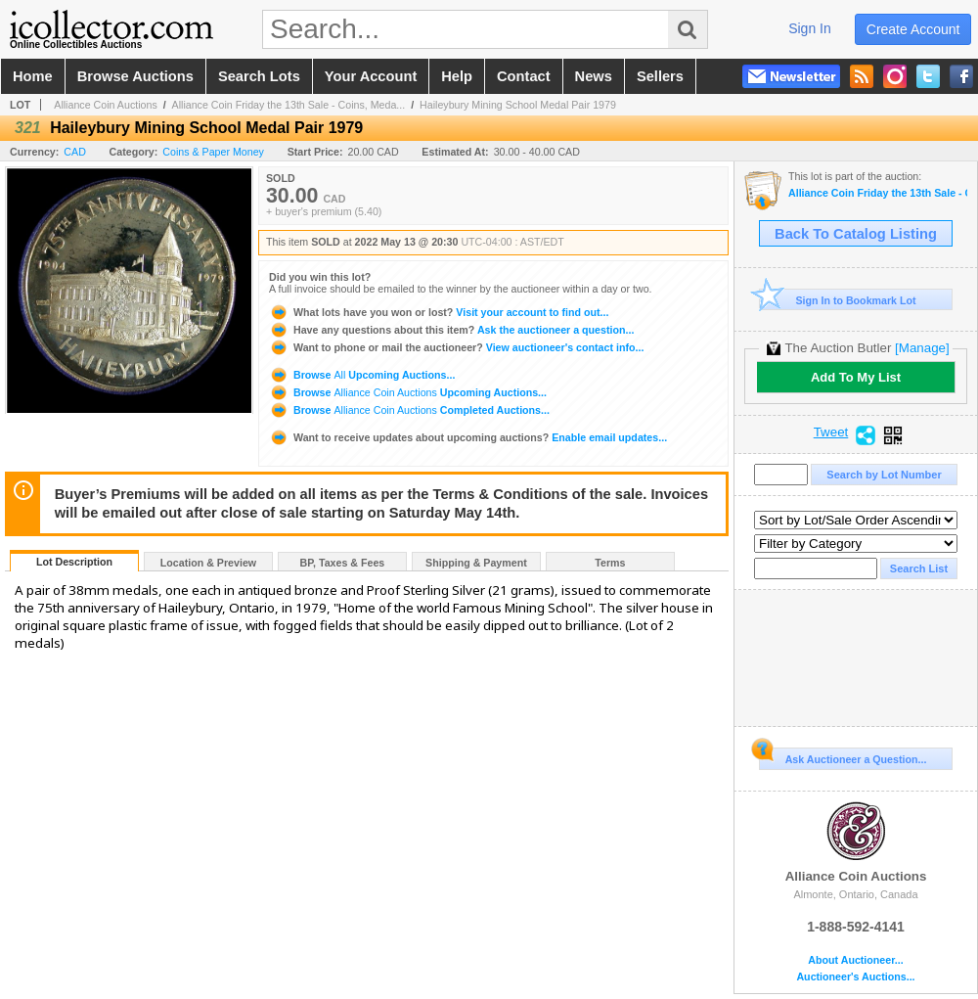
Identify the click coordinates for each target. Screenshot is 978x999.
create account (913, 29)
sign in (809, 28)
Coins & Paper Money (213, 152)
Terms (610, 562)
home (33, 76)
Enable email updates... (468, 437)
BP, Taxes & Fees (342, 562)
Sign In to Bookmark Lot (837, 300)
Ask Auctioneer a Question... (842, 756)
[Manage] (922, 348)
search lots (259, 76)
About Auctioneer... (855, 960)
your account (371, 76)
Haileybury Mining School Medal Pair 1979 (518, 105)
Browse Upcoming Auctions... (362, 375)
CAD (75, 152)
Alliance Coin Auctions (105, 105)
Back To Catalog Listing (856, 234)
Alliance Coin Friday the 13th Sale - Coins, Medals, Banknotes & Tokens (877, 193)
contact (524, 76)
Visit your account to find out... (438, 312)
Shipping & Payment (476, 562)
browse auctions (135, 76)
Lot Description (74, 562)
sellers (660, 76)
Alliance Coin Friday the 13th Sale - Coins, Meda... (289, 105)
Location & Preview (208, 562)
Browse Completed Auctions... (409, 410)
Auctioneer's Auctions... (855, 977)
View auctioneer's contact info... (456, 347)
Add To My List (856, 377)
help (456, 76)
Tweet (831, 432)
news (593, 76)
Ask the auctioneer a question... (451, 330)
